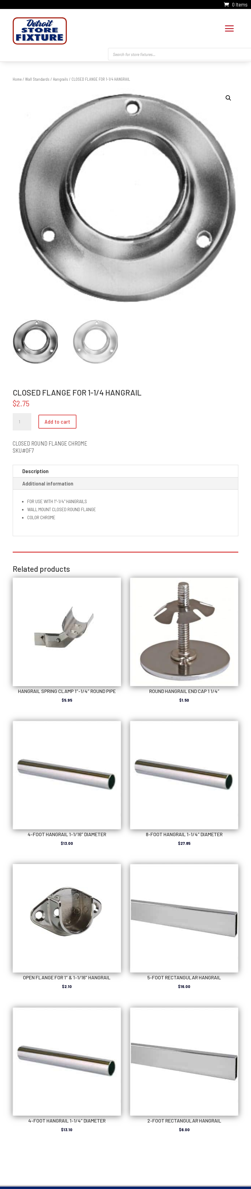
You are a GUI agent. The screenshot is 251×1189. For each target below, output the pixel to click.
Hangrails (60, 79)
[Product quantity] (22, 421)
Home (17, 79)
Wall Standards (37, 79)
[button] (228, 98)
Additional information (47, 483)
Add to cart (57, 421)
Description (35, 471)
